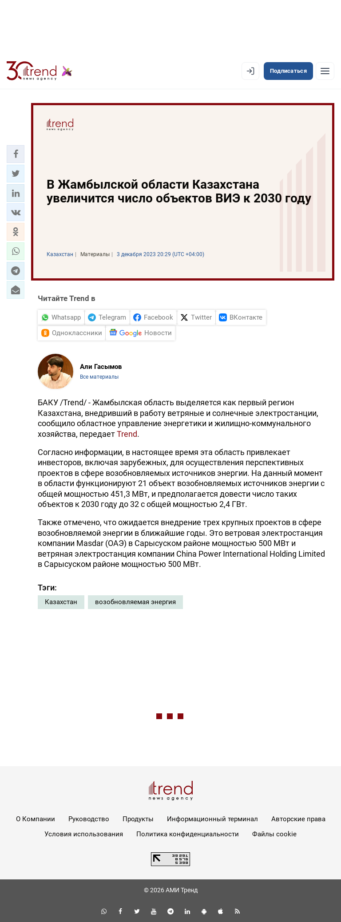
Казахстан (61, 602)
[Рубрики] (325, 71)
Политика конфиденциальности (187, 834)
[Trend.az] (39, 71)
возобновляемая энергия (135, 602)
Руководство (88, 819)
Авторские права (298, 819)
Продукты (138, 819)
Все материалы (99, 377)
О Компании (35, 819)
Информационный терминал (212, 819)
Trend (127, 434)
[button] (15, 154)
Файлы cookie (274, 834)
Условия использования (83, 834)
